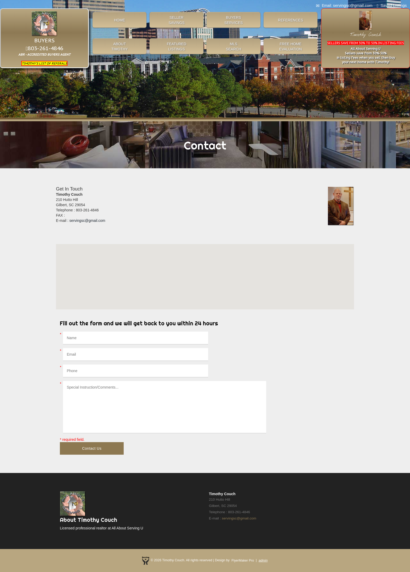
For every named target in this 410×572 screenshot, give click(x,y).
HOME (119, 20)
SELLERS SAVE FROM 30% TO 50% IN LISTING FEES (365, 43)
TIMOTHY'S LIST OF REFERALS (44, 63)
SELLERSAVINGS (177, 20)
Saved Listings (393, 5)
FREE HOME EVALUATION (290, 46)
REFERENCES (290, 20)
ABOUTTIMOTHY (119, 46)
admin (263, 560)
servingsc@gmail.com (87, 220)
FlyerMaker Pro (242, 560)
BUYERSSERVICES (233, 20)
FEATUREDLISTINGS (176, 46)
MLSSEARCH (233, 46)
